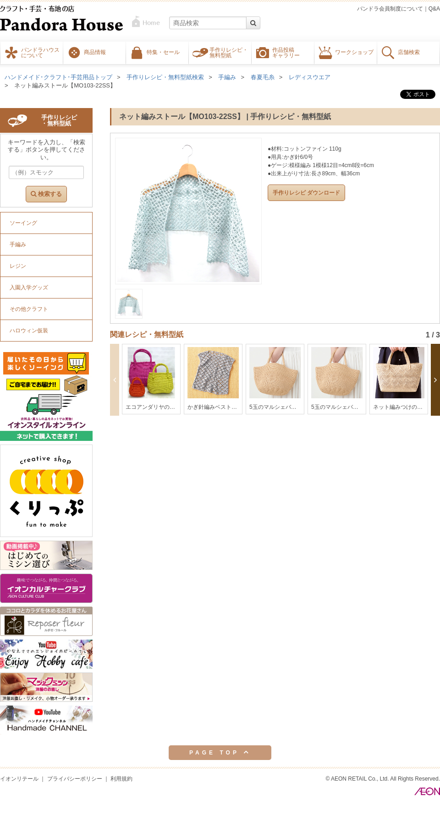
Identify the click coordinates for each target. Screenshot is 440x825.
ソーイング (23, 223)
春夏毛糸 (263, 77)
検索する (46, 193)
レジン (18, 266)
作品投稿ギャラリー (286, 52)
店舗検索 (409, 51)
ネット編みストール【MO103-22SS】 (65, 85)
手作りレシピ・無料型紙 (228, 52)
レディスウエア (309, 77)
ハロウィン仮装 (29, 330)
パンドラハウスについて (40, 52)
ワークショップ (354, 51)
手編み (227, 77)
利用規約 (121, 779)
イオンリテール (19, 779)
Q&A (434, 8)
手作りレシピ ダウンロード (306, 193)
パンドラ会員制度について (390, 8)
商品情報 (95, 51)
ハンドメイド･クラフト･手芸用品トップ (58, 77)
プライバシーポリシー (74, 779)
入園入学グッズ (29, 287)
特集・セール (163, 51)
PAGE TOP (220, 752)
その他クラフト (29, 309)
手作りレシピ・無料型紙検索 (165, 77)
